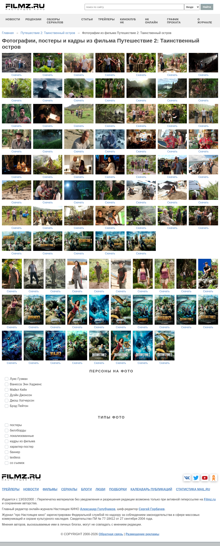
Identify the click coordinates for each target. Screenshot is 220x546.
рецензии (33, 19)
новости (13, 19)
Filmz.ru (210, 499)
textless (15, 457)
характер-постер (21, 446)
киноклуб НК (128, 21)
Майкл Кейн (18, 389)
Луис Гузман (19, 378)
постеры (16, 425)
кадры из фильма (22, 441)
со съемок (17, 462)
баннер (15, 452)
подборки (118, 489)
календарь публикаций (151, 489)
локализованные (22, 435)
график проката (174, 21)
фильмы (50, 489)
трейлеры (106, 19)
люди (100, 489)
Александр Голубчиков (97, 509)
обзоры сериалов (55, 21)
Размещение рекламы (142, 534)
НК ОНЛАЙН (151, 21)
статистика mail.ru (193, 489)
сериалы (69, 489)
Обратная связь (111, 534)
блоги (86, 489)
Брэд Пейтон (19, 406)
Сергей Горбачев (151, 509)
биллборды (18, 430)
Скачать (17, 74)
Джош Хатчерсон (22, 400)
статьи (87, 19)
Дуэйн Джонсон (21, 395)
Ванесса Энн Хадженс (26, 384)
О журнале (205, 21)
